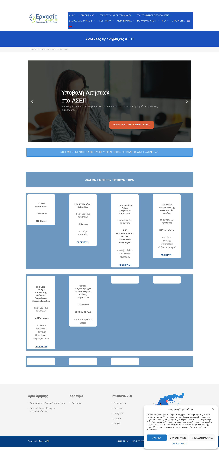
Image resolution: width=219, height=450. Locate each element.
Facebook (76, 403)
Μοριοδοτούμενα (148, 21)
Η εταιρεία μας (138, 441)
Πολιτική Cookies (179, 444)
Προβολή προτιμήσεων (202, 437)
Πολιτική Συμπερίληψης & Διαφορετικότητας (42, 410)
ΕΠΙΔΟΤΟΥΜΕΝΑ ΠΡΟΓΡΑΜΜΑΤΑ (117, 15)
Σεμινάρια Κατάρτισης (82, 21)
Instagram (118, 413)
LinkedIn (117, 418)
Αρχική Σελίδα (123, 441)
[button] (213, 409)
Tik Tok (116, 423)
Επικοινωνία (178, 20)
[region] (109, 101)
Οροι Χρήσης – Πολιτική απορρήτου (47, 403)
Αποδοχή (157, 437)
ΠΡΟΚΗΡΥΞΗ (83, 227)
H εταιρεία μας (88, 15)
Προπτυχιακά (106, 21)
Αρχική (72, 15)
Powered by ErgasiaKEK (38, 441)
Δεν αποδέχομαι (178, 437)
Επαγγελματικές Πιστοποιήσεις (154, 15)
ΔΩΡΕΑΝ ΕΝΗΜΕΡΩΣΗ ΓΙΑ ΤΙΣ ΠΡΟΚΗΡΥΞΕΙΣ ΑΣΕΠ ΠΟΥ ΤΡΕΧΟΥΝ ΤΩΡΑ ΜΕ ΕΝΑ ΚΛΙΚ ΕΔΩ (109, 152)
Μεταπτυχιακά (125, 21)
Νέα (165, 21)
